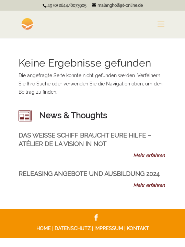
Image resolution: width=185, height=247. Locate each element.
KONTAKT (138, 228)
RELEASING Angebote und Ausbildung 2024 (89, 173)
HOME (43, 228)
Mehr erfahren (149, 155)
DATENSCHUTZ (73, 228)
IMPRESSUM (108, 228)
